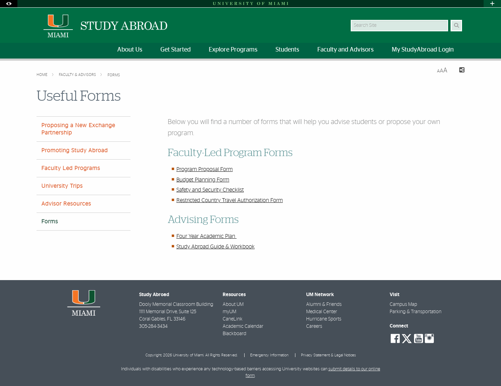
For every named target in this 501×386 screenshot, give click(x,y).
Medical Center (321, 311)
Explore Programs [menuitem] (233, 50)
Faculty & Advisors (78, 75)
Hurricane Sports (323, 319)
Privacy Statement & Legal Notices (328, 355)
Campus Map (403, 304)
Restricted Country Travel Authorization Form (229, 200)
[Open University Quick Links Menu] (492, 3)
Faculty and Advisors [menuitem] (345, 50)
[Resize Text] (442, 70)
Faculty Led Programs (70, 168)
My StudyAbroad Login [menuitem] (423, 50)
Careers (314, 326)
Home (42, 75)
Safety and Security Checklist (210, 190)
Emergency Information (269, 355)
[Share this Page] (458, 71)
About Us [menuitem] (129, 50)
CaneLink (232, 319)
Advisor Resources (66, 204)
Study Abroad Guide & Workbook (215, 246)
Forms (114, 75)
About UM (233, 304)
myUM (229, 311)
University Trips (62, 186)
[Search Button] (456, 25)
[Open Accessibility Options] (8, 3)
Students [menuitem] (287, 50)
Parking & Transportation (416, 311)
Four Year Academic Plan (206, 236)
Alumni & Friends (324, 304)
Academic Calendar (243, 326)
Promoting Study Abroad (74, 150)
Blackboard (234, 333)
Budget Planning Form (202, 180)
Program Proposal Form (204, 169)
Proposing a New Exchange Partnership (78, 129)
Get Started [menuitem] (175, 50)
